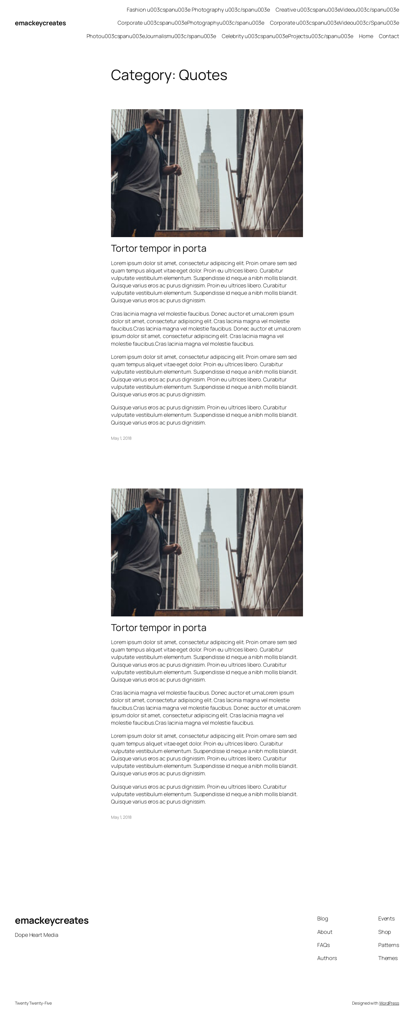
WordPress (389, 1003)
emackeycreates (40, 22)
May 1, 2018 (121, 438)
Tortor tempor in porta (159, 248)
